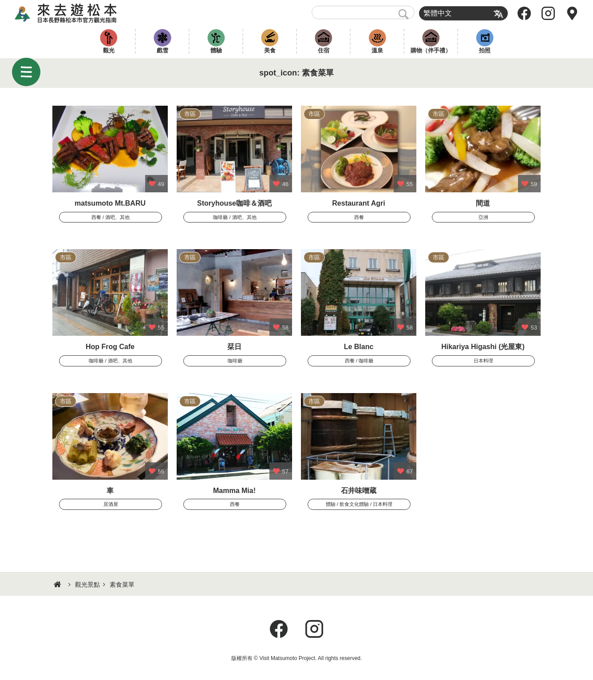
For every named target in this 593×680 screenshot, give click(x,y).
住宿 (323, 50)
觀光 (109, 50)
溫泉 (377, 50)
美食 (270, 50)
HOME (58, 584)
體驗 (216, 50)
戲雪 (162, 50)
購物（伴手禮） (431, 50)
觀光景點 (87, 584)
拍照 (484, 50)
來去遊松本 (73, 13)
